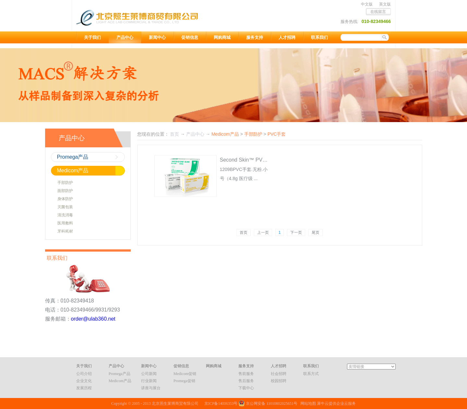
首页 (243, 232)
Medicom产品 (225, 134)
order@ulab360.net (93, 319)
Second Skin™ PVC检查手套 (253, 160)
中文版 (367, 4)
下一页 (296, 232)
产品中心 (195, 134)
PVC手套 (277, 134)
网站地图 (307, 403)
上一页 (263, 232)
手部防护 (253, 134)
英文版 (385, 4)
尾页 (315, 232)
